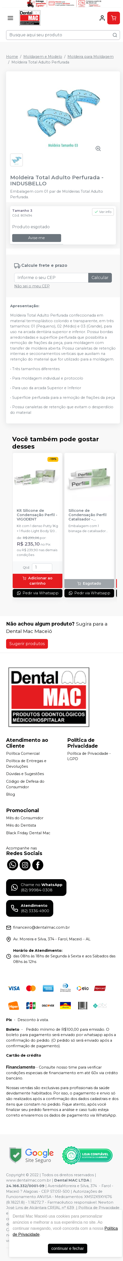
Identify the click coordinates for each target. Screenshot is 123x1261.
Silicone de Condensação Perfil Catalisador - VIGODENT (87, 515)
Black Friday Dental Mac (28, 833)
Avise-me (36, 238)
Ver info (103, 212)
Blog (10, 794)
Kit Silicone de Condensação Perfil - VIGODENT (37, 515)
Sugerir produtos (27, 643)
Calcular (100, 277)
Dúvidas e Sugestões (25, 774)
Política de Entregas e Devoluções (26, 764)
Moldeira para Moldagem (90, 56)
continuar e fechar (67, 1248)
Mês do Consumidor (24, 818)
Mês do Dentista (21, 825)
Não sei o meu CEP (32, 286)
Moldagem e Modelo (42, 56)
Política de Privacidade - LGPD (89, 756)
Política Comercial (23, 753)
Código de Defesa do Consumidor (25, 784)
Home (12, 56)
